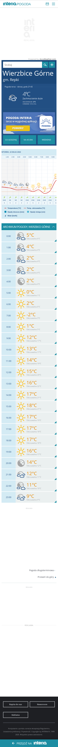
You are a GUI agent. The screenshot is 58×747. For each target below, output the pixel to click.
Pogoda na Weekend (46, 139)
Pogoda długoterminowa (41, 570)
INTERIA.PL (46, 731)
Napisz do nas (15, 704)
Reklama (16, 715)
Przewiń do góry (46, 577)
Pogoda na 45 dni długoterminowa (28, 139)
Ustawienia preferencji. (12, 731)
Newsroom (42, 704)
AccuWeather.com (48, 59)
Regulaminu (45, 728)
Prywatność (25, 731)
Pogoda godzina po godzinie (11, 139)
